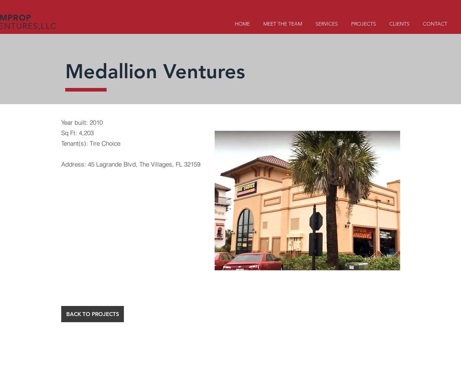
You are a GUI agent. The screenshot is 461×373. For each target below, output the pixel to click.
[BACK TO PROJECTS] (92, 314)
